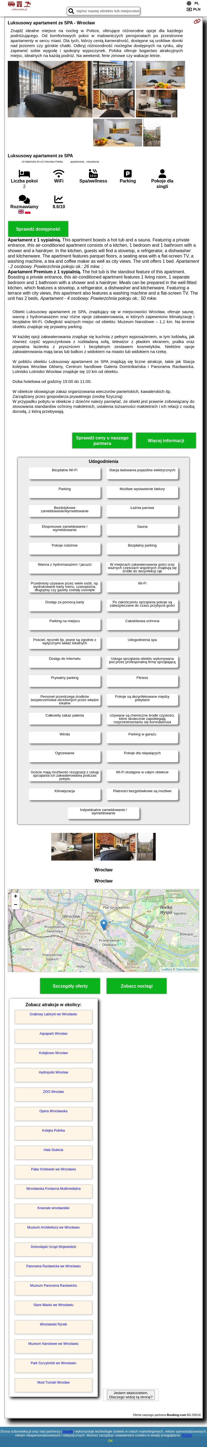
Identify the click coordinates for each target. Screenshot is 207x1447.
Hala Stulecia (53, 1150)
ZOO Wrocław (53, 1092)
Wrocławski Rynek (53, 1324)
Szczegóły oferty (70, 986)
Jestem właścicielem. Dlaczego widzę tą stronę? (130, 1395)
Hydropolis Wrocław (53, 1072)
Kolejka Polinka (53, 1130)
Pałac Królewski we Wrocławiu (53, 1169)
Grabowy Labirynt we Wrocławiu (53, 1014)
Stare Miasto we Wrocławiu (54, 1305)
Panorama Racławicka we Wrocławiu (53, 1266)
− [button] (15, 905)
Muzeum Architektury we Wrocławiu (53, 1227)
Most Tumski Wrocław (53, 1382)
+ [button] (15, 897)
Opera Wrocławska (53, 1111)
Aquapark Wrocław (54, 1034)
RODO (187, 1435)
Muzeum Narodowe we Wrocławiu (53, 1344)
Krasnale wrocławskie (53, 1208)
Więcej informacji (166, 440)
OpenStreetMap (187, 969)
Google (67, 1431)
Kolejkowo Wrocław (53, 1053)
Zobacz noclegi (137, 986)
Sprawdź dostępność (38, 229)
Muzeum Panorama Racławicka (53, 1286)
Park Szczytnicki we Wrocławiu (53, 1363)
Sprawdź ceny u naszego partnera (102, 441)
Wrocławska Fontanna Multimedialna (53, 1189)
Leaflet (165, 969)
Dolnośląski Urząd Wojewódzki (53, 1247)
